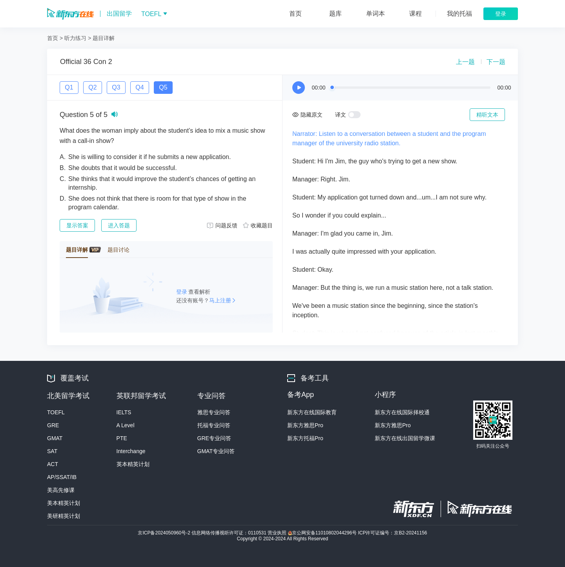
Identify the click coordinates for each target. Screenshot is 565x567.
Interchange (131, 451)
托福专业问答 (213, 425)
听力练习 (75, 38)
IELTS (124, 412)
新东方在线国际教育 (312, 412)
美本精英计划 (63, 503)
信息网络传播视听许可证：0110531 (229, 533)
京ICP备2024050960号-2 (164, 533)
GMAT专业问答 (216, 451)
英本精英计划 (133, 464)
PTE (122, 438)
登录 (182, 292)
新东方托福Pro (305, 438)
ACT (52, 464)
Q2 (92, 87)
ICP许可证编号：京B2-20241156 (392, 533)
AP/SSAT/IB (62, 477)
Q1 (69, 87)
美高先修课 (61, 490)
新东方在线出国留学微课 (405, 438)
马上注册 (220, 300)
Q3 (116, 87)
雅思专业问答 (213, 412)
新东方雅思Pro (305, 425)
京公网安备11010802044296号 (323, 533)
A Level (126, 425)
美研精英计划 (63, 516)
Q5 (163, 87)
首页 (52, 38)
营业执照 (278, 533)
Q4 (139, 87)
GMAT (54, 438)
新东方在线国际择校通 (402, 412)
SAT (52, 451)
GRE (53, 425)
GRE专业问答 (214, 438)
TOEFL (56, 412)
